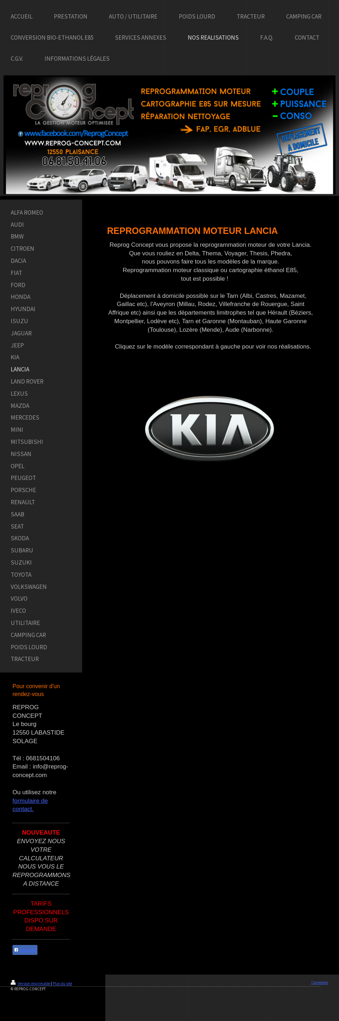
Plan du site (62, 983)
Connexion (319, 982)
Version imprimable (31, 983)
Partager (25, 949)
